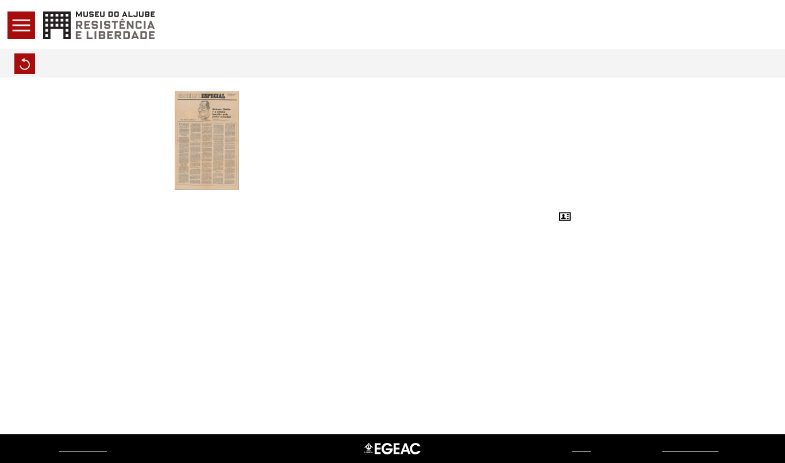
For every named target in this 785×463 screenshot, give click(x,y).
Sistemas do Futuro (690, 447)
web (581, 447)
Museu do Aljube (83, 448)
